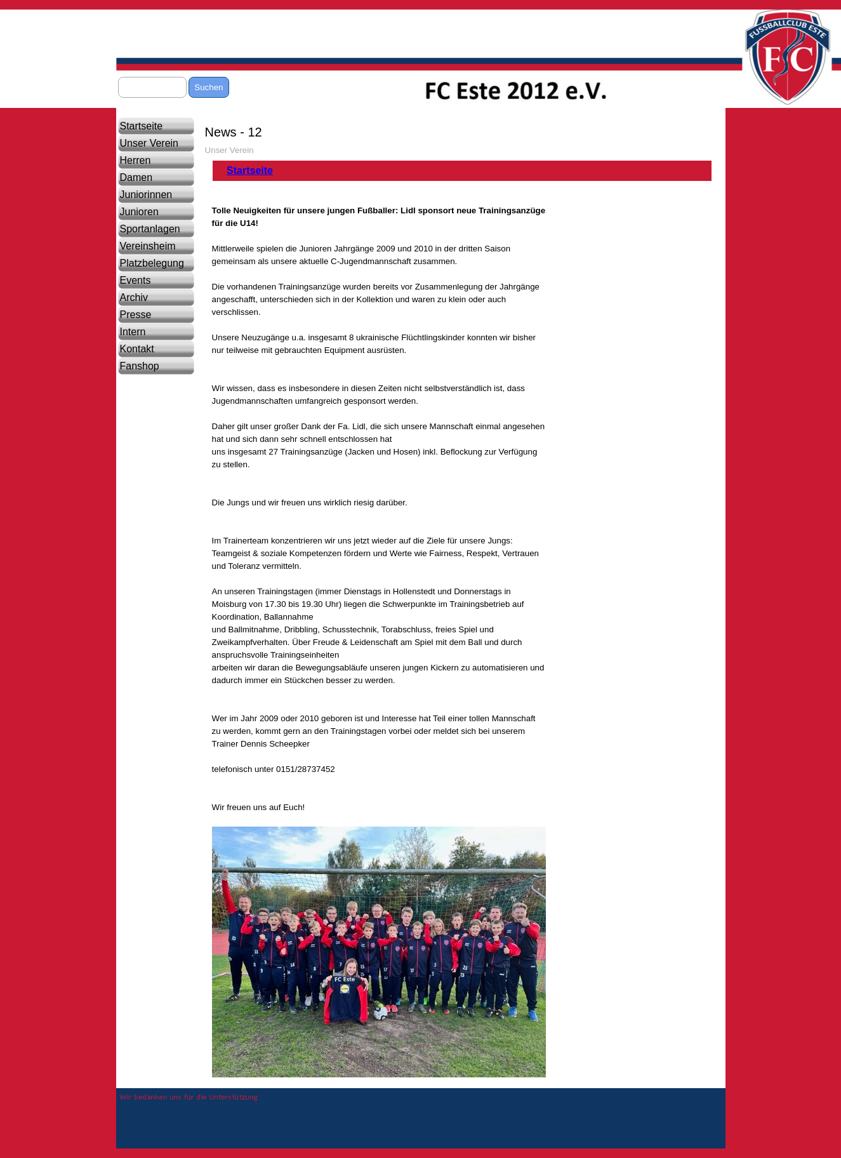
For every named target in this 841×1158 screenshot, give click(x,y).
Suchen (208, 87)
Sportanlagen (150, 228)
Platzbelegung (152, 263)
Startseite (141, 126)
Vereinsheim (148, 246)
